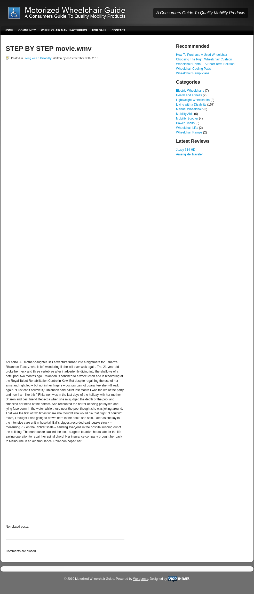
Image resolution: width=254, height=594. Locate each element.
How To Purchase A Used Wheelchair (201, 55)
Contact (118, 30)
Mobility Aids (184, 114)
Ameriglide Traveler (189, 154)
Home (9, 30)
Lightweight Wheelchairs (193, 100)
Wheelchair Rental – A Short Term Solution (205, 64)
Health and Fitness (189, 95)
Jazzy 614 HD (185, 150)
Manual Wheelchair (189, 109)
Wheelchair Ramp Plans (192, 73)
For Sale (99, 30)
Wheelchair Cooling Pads (193, 68)
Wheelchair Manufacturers (64, 30)
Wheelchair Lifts (187, 128)
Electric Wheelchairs (190, 90)
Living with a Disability (37, 58)
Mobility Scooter (187, 118)
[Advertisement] (56, 120)
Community (27, 30)
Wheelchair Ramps (189, 132)
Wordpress (140, 579)
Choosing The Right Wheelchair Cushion (204, 59)
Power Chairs (185, 123)
